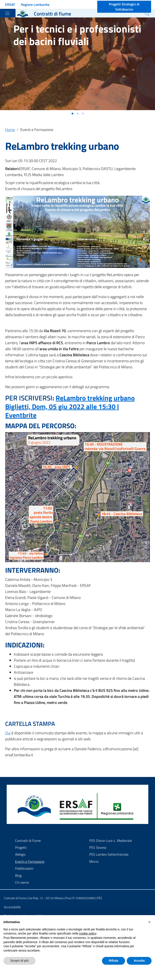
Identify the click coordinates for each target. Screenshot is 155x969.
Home (10, 130)
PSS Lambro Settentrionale (108, 854)
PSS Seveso (97, 847)
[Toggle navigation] (7, 13)
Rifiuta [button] (113, 960)
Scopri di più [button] (19, 960)
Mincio (94, 861)
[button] (72, 113)
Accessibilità (12, 907)
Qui (8, 733)
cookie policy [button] (87, 933)
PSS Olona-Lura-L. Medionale (110, 840)
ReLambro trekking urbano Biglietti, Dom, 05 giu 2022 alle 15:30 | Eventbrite (70, 406)
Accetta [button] (139, 960)
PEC (99, 898)
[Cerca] (147, 13)
